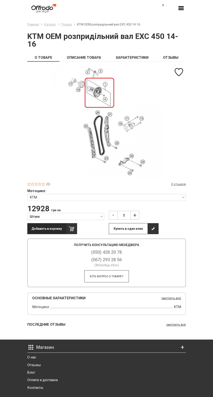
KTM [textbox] (33, 197)
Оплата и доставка (42, 380)
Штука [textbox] (35, 216)
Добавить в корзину (46, 228)
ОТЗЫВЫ (170, 57)
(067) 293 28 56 (106, 259)
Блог (31, 372)
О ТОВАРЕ (43, 57)
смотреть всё (171, 298)
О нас (31, 357)
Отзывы (34, 365)
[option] (106, 122)
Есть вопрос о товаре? (106, 276)
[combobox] (106, 197)
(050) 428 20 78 (106, 252)
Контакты (35, 388)
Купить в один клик (128, 228)
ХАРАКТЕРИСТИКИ (132, 57)
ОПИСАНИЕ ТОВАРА (84, 57)
